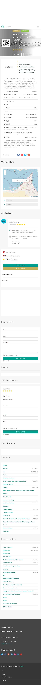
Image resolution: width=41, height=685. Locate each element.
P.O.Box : (20, 108)
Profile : (20, 83)
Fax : (6, 104)
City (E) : (20, 121)
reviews (14, 259)
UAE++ (21, 666)
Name (4, 330)
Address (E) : (20, 128)
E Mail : (20, 137)
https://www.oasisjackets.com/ (27, 67)
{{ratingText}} (6, 396)
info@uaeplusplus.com (6, 644)
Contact (4, 680)
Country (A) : (20, 117)
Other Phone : (8, 111)
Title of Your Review (8, 399)
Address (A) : (18, 133)
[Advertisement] (20, 13)
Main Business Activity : (20, 94)
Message (5, 342)
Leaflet (31, 196)
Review (5, 406)
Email (4, 336)
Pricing (3, 674)
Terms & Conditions (6, 677)
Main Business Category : (20, 91)
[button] (28, 180)
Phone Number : (9, 101)
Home (3, 671)
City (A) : (20, 124)
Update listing (21, 265)
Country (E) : (20, 114)
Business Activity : (20, 98)
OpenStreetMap (35, 196)
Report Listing (21, 268)
